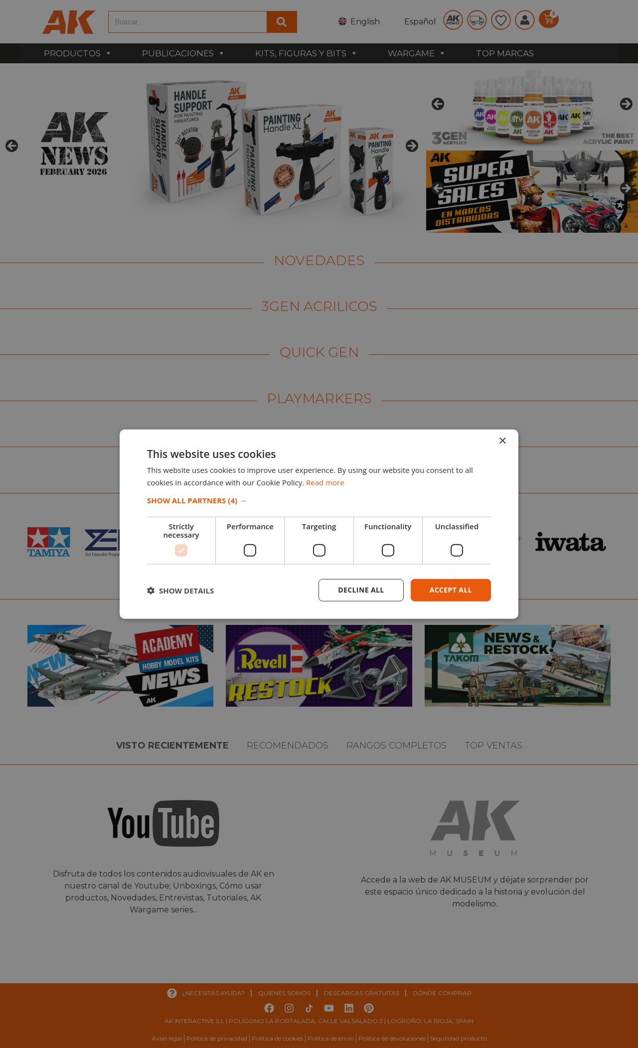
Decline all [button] (361, 590)
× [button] (502, 441)
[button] (319, 500)
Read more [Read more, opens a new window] (325, 482)
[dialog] (319, 524)
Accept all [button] (451, 590)
